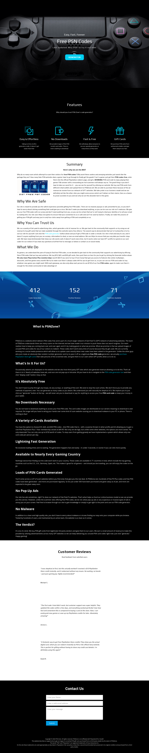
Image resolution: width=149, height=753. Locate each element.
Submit (52, 723)
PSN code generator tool (114, 372)
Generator (74, 57)
